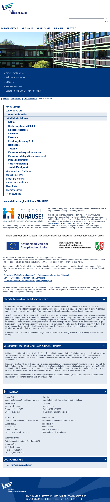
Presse (56, 499)
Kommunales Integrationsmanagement (27, 156)
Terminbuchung (13, 193)
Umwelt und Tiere (14, 175)
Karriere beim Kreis (15, 86)
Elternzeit (13, 137)
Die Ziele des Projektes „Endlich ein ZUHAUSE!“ (26, 299)
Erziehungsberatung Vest (20, 141)
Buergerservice (16, 99)
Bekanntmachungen (15, 77)
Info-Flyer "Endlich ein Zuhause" (19, 465)
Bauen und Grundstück (17, 182)
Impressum (47, 496)
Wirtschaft (43, 28)
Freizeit (71, 28)
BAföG (11, 122)
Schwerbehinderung (18, 163)
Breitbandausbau (14, 190)
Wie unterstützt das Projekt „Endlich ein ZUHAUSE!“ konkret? (32, 346)
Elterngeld (13, 133)
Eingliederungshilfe (18, 130)
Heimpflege (14, 145)
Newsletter (76, 499)
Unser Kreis (11, 186)
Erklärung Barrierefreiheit (37, 499)
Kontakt (14, 391)
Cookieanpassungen (77, 496)
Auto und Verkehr (14, 110)
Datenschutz (59, 496)
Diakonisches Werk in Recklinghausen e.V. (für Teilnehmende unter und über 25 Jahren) (36, 275)
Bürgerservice (9, 28)
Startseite (6, 99)
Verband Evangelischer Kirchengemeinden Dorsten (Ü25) (25, 278)
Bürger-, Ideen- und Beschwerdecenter (23, 90)
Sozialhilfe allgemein (18, 167)
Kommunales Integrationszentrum (24, 152)
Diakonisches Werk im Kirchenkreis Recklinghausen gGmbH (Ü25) (28, 281)
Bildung (58, 28)
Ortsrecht (10, 82)
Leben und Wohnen (15, 178)
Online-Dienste (13, 107)
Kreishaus (27, 28)
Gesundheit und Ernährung (19, 171)
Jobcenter (13, 148)
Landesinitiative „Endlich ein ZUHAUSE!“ (65, 223)
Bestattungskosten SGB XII (21, 126)
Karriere (65, 499)
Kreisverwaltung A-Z (15, 73)
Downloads (16, 459)
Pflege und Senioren (18, 160)
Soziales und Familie (30, 99)
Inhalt (27, 496)
